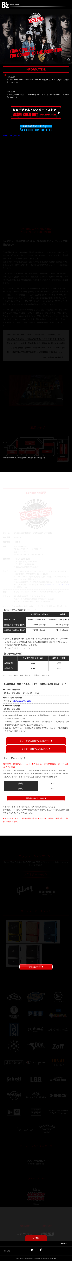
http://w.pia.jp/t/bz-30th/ (22, 701)
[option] (36, 390)
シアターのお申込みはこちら (35, 749)
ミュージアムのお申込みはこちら (35, 741)
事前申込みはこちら (35, 798)
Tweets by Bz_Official (11, 135)
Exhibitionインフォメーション (57, 585)
